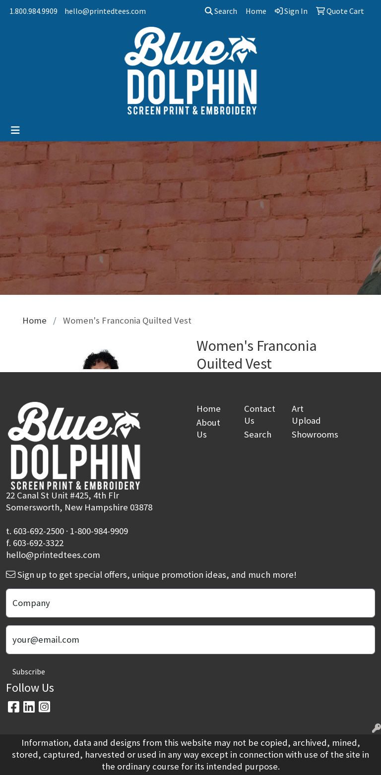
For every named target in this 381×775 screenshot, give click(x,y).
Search (221, 11)
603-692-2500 (38, 531)
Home (208, 408)
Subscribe (28, 671)
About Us (208, 428)
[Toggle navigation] (15, 130)
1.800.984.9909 (33, 11)
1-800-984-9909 (99, 531)
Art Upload (306, 414)
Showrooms (309, 434)
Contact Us (259, 414)
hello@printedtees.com (105, 11)
